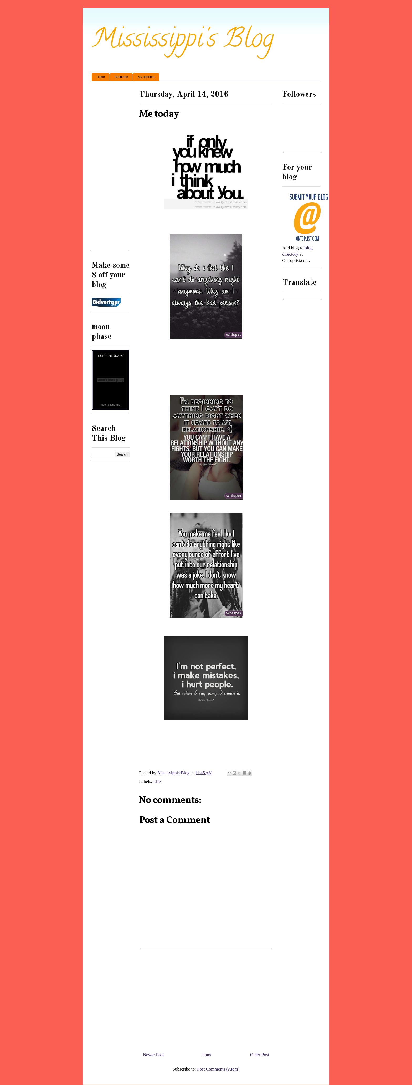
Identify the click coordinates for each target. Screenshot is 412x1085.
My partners (146, 77)
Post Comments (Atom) (218, 1069)
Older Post (259, 1054)
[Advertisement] (206, 998)
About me (121, 77)
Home (100, 77)
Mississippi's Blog (183, 41)
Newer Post (153, 1054)
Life (157, 781)
